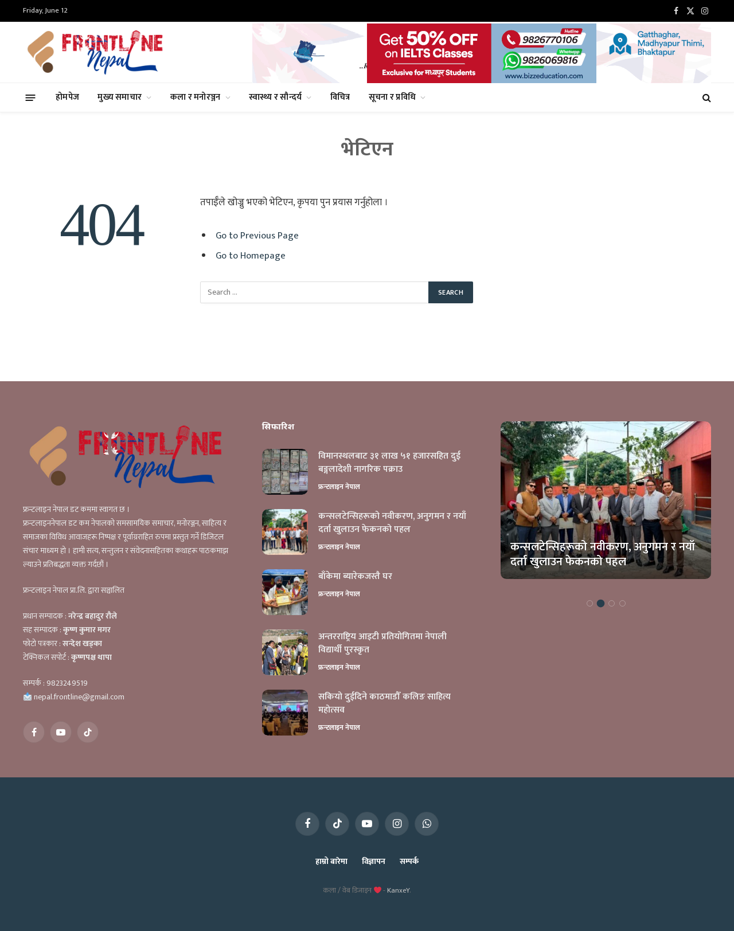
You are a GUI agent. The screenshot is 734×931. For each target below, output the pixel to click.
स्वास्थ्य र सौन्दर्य (275, 97)
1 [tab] (589, 603)
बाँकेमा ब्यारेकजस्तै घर (355, 577)
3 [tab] (611, 603)
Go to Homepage (251, 256)
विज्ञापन (373, 861)
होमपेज (67, 97)
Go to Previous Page (257, 236)
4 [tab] (622, 603)
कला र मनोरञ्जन (195, 97)
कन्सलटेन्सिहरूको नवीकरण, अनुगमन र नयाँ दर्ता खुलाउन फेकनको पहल (392, 523)
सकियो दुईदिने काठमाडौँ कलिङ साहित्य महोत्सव (384, 704)
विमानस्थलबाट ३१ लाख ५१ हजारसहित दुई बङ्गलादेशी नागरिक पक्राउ (389, 463)
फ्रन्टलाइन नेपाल (339, 486)
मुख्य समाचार (119, 97)
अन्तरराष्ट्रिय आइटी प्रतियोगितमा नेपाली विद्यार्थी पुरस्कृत (382, 644)
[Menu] (31, 97)
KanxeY (398, 890)
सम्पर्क (409, 861)
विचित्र (340, 97)
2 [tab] (600, 603)
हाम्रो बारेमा (331, 861)
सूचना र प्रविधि (392, 97)
